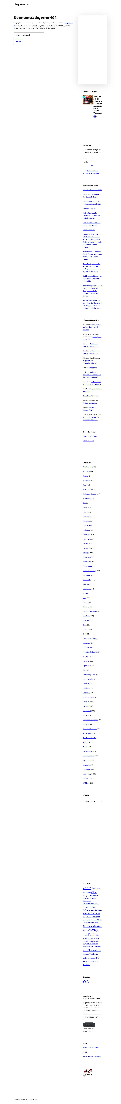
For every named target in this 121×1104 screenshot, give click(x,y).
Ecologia (86, 553)
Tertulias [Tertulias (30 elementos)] (92, 958)
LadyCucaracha (89, 230)
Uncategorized (88, 756)
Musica (85, 657)
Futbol (85, 593)
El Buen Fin (87, 566)
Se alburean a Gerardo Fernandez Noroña (92, 327)
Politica (86, 688)
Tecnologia (87, 733)
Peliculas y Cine (89, 675)
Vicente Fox (87, 769)
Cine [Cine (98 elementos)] (94, 892)
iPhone (85, 629)
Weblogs (86, 783)
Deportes (86, 539)
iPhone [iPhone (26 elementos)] (85, 920)
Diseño (85, 544)
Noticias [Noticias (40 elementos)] (86, 930)
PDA (84, 670)
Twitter (85, 747)
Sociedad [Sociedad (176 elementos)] (94, 950)
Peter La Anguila (89, 209)
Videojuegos (87, 774)
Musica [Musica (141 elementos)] (87, 926)
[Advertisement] (92, 49)
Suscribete (89, 1025)
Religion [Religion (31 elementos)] (92, 941)
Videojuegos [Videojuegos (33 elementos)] (94, 961)
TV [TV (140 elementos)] (97, 957)
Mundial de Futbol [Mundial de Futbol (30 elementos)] (93, 922)
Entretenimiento (89, 571)
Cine (85, 512)
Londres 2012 (88, 647)
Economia (87, 557)
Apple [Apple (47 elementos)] (94, 889)
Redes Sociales (88, 697)
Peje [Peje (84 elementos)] (96, 930)
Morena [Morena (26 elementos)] (85, 922)
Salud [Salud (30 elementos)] (97, 941)
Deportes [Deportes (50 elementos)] (94, 896)
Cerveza (86, 507)
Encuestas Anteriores (91, 173)
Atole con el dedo (89, 494)
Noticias (86, 661)
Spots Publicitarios (90, 729)
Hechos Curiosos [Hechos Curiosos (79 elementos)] (91, 913)
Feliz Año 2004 (93, 396)
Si (86, 157)
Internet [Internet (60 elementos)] (96, 917)
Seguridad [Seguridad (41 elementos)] (87, 944)
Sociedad (86, 724)
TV (84, 742)
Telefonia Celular (89, 738)
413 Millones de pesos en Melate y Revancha (91, 417)
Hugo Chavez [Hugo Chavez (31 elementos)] (87, 917)
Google (85, 602)
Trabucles (93, 368)
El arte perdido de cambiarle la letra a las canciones (92, 374)
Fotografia (87, 589)
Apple (85, 485)
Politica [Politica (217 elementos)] (93, 934)
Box (84, 503)
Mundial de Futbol (90, 652)
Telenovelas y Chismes (91, 1057)
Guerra (86, 607)
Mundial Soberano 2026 (92, 190)
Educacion (87, 562)
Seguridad (87, 711)
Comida (86, 521)
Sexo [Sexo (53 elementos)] (99, 947)
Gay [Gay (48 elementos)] (100, 910)
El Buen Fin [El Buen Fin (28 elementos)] (93, 898)
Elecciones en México (91, 1048)
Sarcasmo (87, 706)
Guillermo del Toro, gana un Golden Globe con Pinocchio (92, 278)
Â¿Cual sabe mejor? (90, 403)
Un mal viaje (88, 751)
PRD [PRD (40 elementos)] (92, 938)
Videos (85, 778)
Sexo (85, 715)
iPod (84, 634)
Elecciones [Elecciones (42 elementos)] (87, 901)
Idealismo (86, 616)
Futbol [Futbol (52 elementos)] (95, 910)
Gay (84, 598)
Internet (86, 620)
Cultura (86, 530)
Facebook (86, 575)
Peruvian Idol (88, 679)
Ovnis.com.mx (88, 441)
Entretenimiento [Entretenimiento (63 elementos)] (91, 904)
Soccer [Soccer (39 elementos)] (85, 951)
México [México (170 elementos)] (97, 926)
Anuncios (86, 480)
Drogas (85, 548)
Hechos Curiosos (89, 611)
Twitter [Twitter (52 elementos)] (86, 961)
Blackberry (87, 498)
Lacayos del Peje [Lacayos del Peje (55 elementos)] (94, 920)
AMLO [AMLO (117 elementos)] (87, 888)
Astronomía (87, 489)
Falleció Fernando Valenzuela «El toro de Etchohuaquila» (91, 215)
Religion (86, 702)
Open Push (87, 666)
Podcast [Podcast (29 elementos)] (85, 935)
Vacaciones (87, 760)
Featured (86, 580)
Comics (86, 517)
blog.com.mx (22, 4)
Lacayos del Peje (89, 638)
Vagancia (86, 765)
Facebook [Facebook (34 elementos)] (86, 907)
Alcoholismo (88, 467)
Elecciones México (90, 436)
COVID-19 (87, 526)
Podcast (86, 684)
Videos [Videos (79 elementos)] (86, 964)
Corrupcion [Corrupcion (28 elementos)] (86, 896)
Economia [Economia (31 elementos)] (86, 898)
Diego (85, 344)
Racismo (86, 693)
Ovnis (85, 1052)
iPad (84, 625)
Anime (85, 476)
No (87, 162)
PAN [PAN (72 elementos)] (91, 930)
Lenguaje (86, 643)
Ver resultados (92, 171)
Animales (86, 471)
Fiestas (85, 584)
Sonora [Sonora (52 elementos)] (86, 954)
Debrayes (86, 535)
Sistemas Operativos (90, 720)
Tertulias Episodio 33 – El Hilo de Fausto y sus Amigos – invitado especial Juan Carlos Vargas (92, 291)
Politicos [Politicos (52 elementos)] (86, 938)
